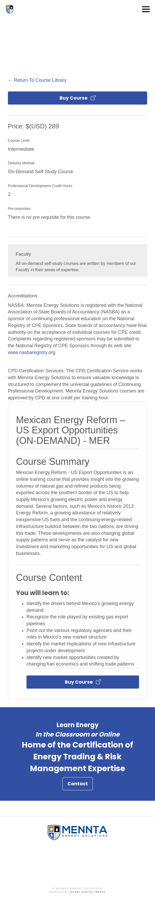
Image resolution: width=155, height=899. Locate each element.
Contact (77, 785)
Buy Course (77, 98)
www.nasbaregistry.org (31, 352)
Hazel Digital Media (87, 892)
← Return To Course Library (37, 80)
